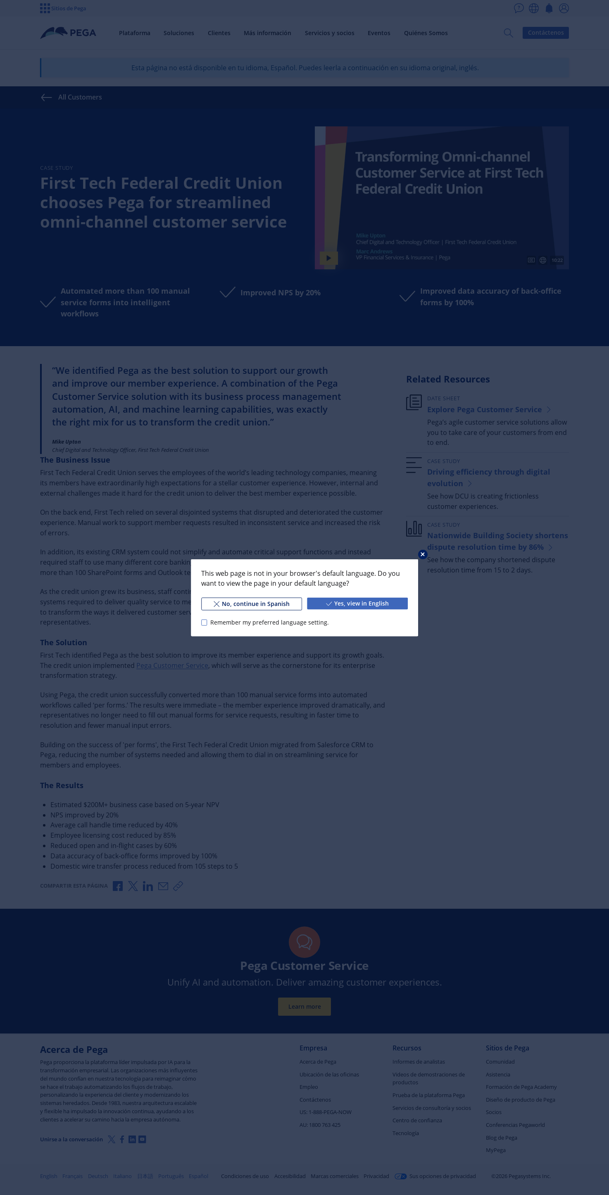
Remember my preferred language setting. (269, 622)
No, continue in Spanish (252, 603)
